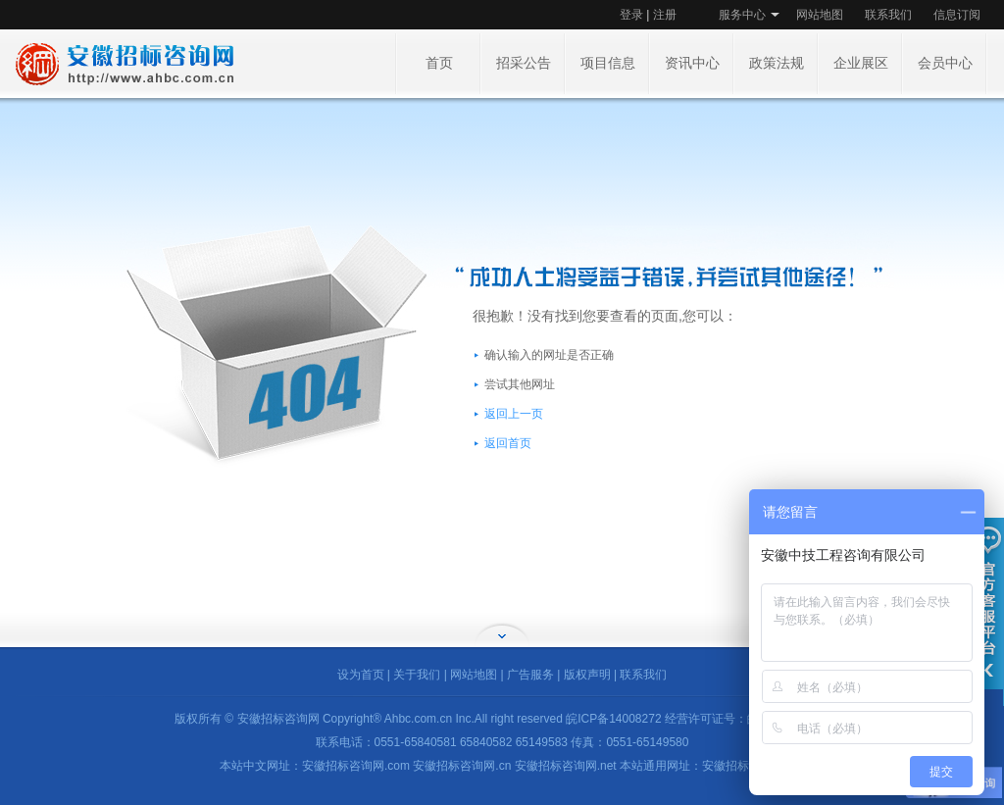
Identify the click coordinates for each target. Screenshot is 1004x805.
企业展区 (860, 63)
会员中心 (945, 63)
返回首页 (507, 443)
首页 (439, 63)
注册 (665, 15)
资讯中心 (692, 63)
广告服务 (530, 674)
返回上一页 (513, 414)
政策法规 (776, 63)
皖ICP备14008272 (613, 719)
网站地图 (819, 15)
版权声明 (587, 674)
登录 (631, 15)
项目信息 (607, 63)
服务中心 (742, 15)
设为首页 (360, 674)
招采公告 (523, 63)
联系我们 (888, 15)
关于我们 (416, 674)
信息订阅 (956, 15)
